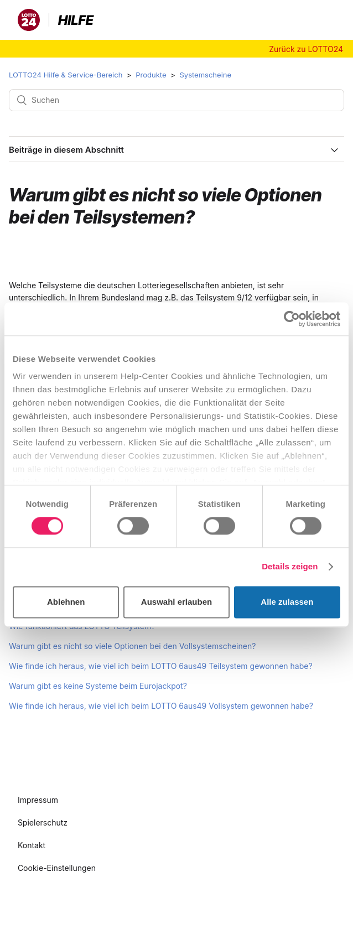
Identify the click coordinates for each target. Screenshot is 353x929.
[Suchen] (176, 100)
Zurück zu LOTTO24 (306, 49)
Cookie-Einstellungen (57, 868)
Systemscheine (205, 74)
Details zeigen (290, 567)
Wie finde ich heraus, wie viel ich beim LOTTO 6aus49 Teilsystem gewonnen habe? (161, 666)
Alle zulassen (287, 601)
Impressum (38, 800)
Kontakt (31, 845)
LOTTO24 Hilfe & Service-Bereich (65, 74)
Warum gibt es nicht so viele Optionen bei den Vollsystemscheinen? (132, 646)
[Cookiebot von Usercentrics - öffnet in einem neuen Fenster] (291, 318)
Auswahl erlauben (176, 601)
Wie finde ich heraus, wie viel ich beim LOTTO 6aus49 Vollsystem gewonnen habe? (161, 705)
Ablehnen (66, 601)
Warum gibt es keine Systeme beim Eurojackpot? (98, 686)
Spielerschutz (43, 822)
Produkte (151, 74)
